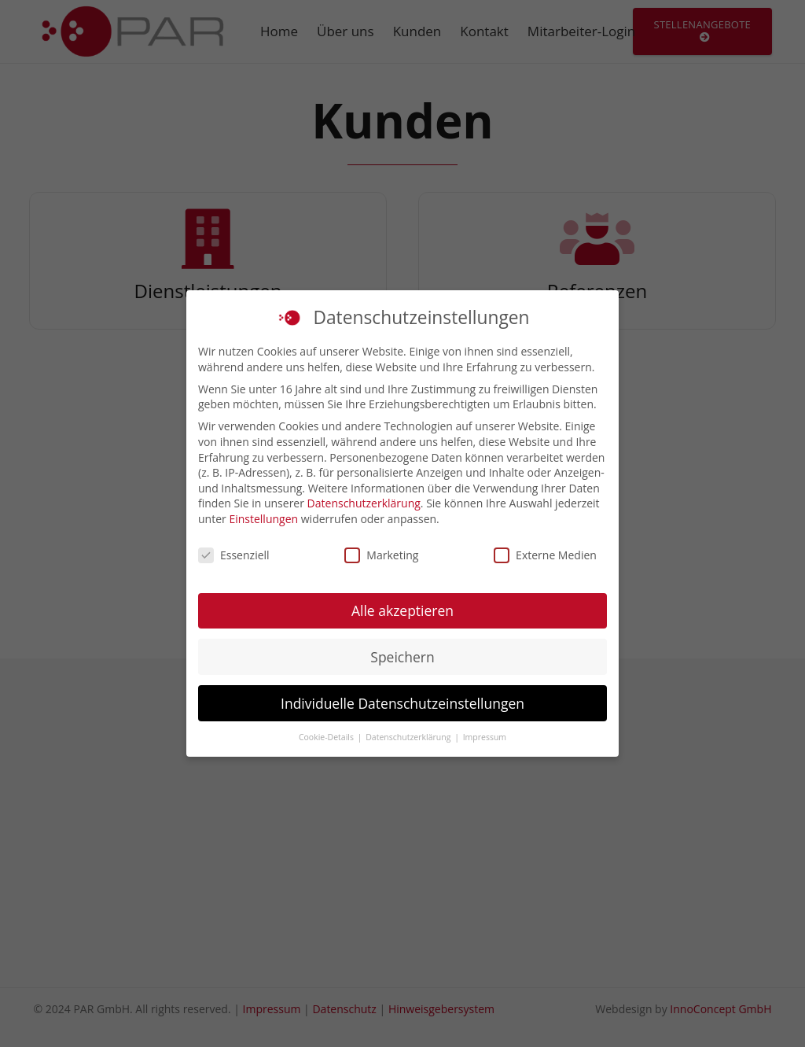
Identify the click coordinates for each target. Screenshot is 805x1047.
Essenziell (234, 554)
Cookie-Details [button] (327, 737)
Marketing (381, 554)
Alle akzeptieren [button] (402, 610)
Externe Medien (545, 554)
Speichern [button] (402, 656)
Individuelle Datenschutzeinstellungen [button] (402, 703)
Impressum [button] (484, 737)
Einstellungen (263, 518)
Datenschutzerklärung (364, 503)
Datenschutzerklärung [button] (409, 737)
